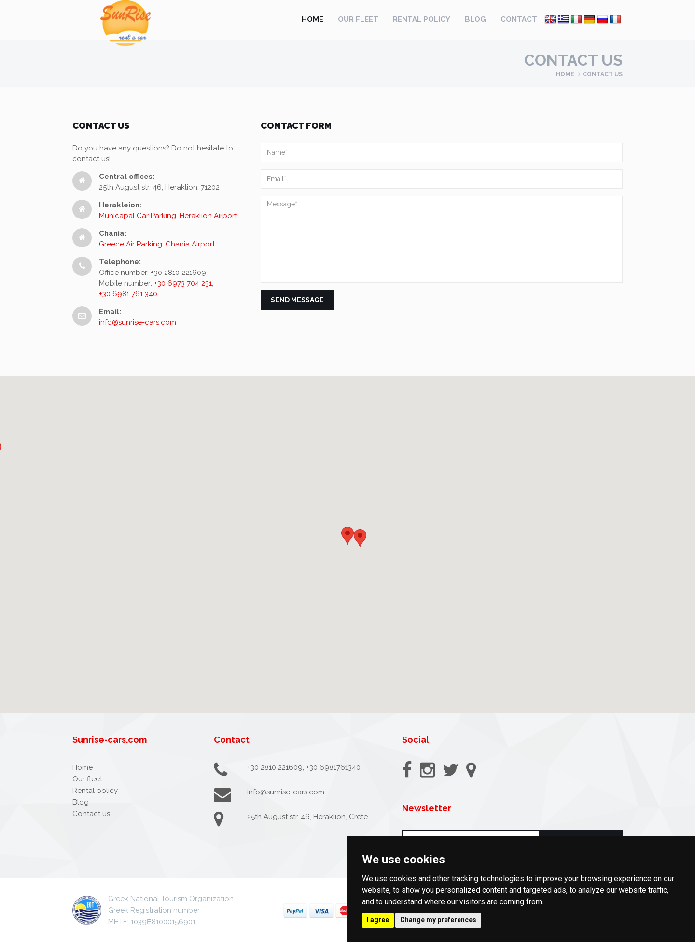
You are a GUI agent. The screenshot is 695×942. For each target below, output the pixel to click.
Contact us (91, 813)
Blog (475, 19)
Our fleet (358, 19)
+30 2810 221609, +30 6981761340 (304, 767)
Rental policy (421, 19)
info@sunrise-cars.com (137, 322)
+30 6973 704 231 (183, 283)
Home (312, 19)
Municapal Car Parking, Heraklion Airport (168, 215)
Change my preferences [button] (438, 920)
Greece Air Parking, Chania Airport (157, 244)
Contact (518, 19)
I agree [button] (378, 920)
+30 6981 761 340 (128, 293)
